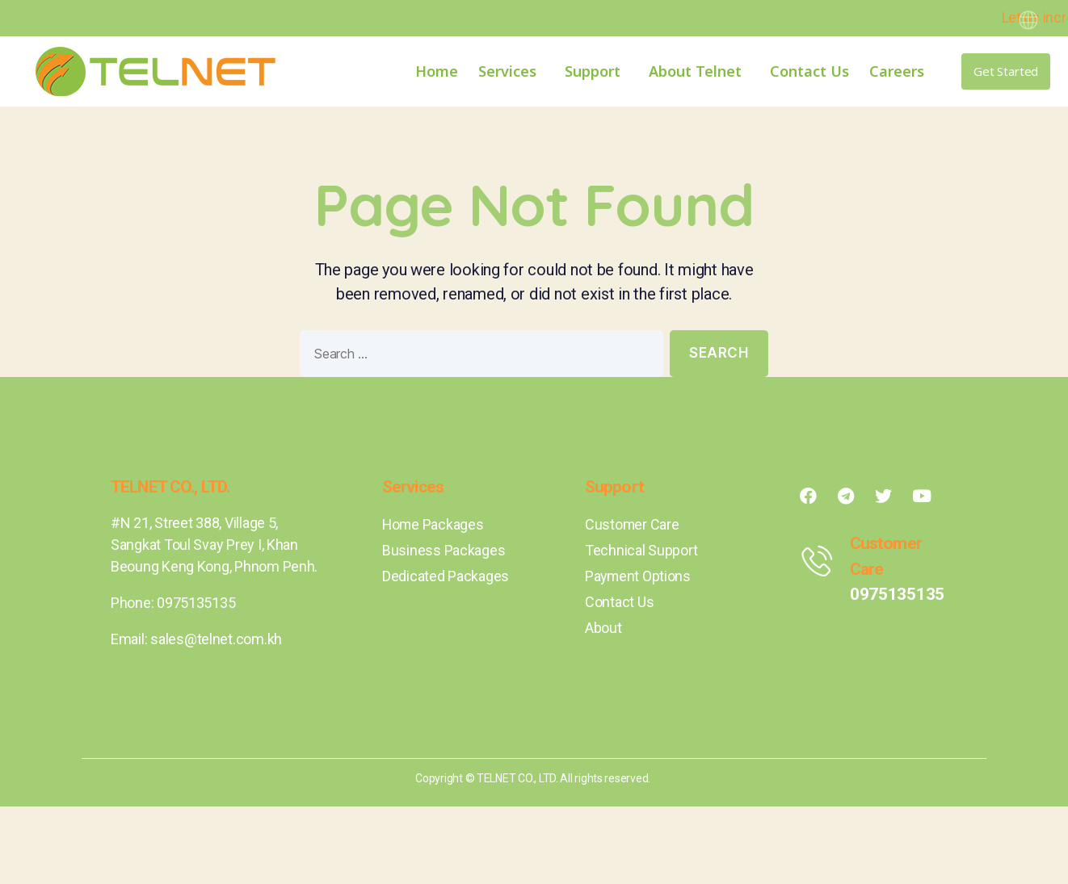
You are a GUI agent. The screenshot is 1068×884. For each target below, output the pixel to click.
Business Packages (443, 550)
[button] (1005, 71)
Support (597, 71)
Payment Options (638, 576)
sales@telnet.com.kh (216, 639)
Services (511, 71)
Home (436, 71)
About (603, 627)
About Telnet (699, 71)
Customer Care (632, 524)
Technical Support (641, 550)
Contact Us (809, 71)
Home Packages (434, 524)
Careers (896, 71)
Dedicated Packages (445, 576)
